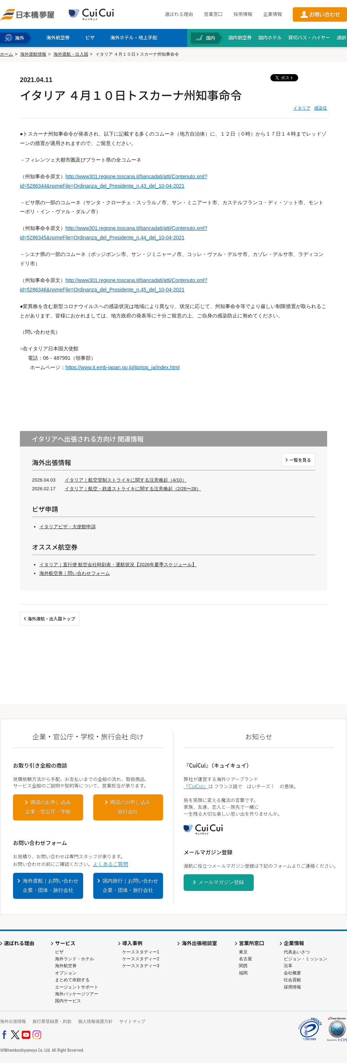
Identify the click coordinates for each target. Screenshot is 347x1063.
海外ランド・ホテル (74, 958)
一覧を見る (300, 460)
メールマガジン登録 (221, 882)
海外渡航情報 (33, 54)
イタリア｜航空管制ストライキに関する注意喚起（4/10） (126, 480)
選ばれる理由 (179, 13)
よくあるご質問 (110, 863)
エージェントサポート (76, 987)
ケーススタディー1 (140, 952)
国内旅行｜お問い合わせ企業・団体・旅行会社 (130, 885)
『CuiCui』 (196, 786)
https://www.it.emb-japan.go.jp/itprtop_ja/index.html (122, 367)
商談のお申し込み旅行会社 (130, 807)
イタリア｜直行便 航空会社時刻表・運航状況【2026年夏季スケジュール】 (118, 564)
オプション (66, 973)
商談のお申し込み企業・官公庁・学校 (48, 807)
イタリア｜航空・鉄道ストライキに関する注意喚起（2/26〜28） (133, 488)
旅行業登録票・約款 (52, 1021)
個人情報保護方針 (95, 1021)
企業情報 (272, 13)
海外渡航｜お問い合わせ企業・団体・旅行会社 (50, 885)
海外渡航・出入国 (70, 54)
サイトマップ (132, 1021)
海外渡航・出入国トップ (51, 618)
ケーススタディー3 (140, 965)
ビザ (59, 952)
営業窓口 (213, 13)
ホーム (6, 54)
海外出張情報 (13, 1021)
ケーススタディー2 (140, 958)
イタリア (301, 108)
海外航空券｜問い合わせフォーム (74, 573)
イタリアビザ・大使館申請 (67, 526)
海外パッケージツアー (76, 993)
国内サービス (68, 1000)
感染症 (320, 108)
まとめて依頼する (72, 979)
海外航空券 (66, 965)
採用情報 (243, 13)
